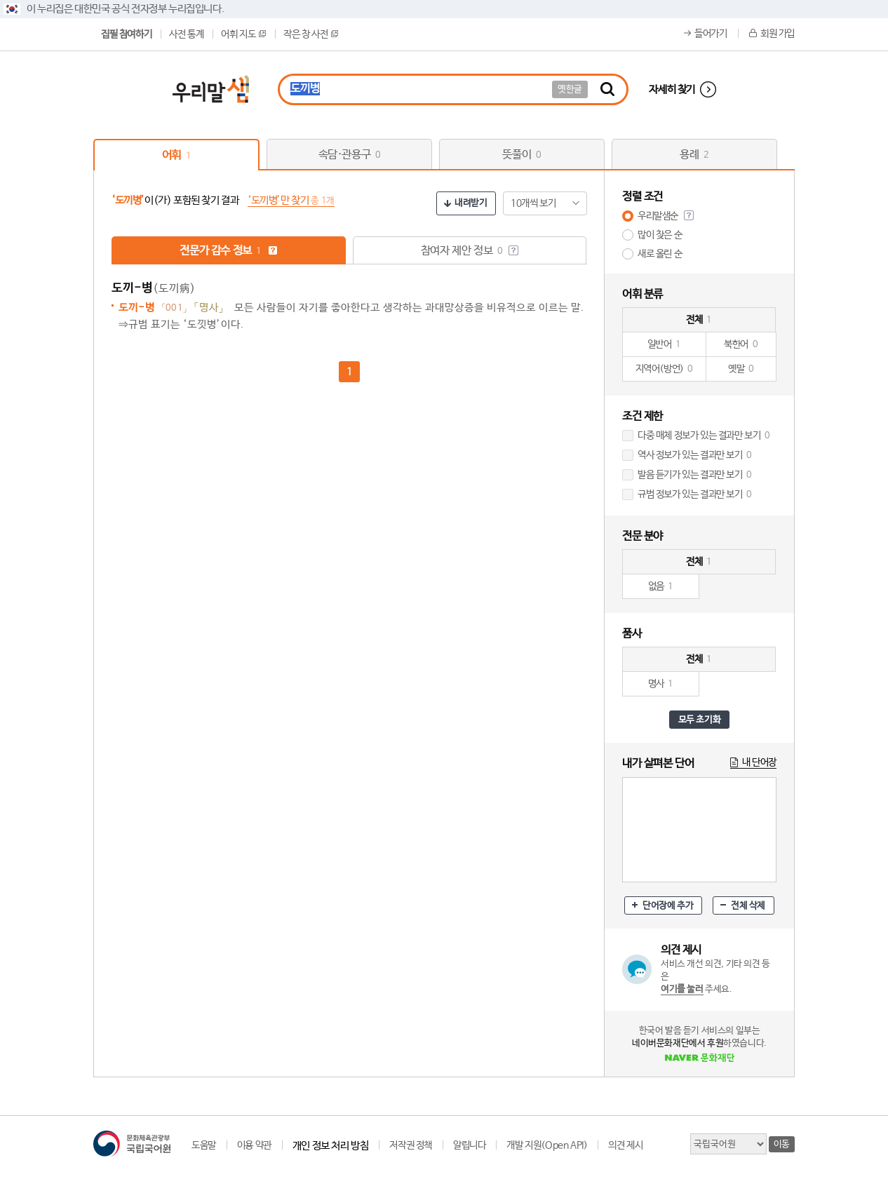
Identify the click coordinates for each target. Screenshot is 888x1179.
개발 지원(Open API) (546, 1145)
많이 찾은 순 (660, 235)
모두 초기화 (699, 720)
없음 (661, 586)
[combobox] (545, 203)
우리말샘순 (658, 216)
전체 (699, 319)
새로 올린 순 (660, 254)
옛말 (741, 369)
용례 (694, 154)
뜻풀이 (521, 154)
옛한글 (570, 89)
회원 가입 (777, 33)
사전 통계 (186, 34)
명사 (661, 683)
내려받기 (471, 203)
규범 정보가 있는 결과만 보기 (695, 494)
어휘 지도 (243, 34)
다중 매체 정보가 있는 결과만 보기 (704, 435)
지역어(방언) (664, 369)
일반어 (664, 344)
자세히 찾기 (672, 89)
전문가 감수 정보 (228, 250)
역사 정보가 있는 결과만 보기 (695, 455)
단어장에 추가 (668, 906)
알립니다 (469, 1145)
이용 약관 (254, 1145)
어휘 (176, 155)
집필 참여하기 (126, 34)
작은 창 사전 (310, 34)
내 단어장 (759, 762)
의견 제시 (625, 1145)
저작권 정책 (410, 1145)
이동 (782, 1144)
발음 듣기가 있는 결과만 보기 (695, 474)
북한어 (741, 344)
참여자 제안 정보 (469, 250)
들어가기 (710, 33)
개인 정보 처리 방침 (330, 1146)
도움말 (203, 1145)
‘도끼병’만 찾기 (291, 200)
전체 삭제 (748, 906)
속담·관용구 (349, 154)
